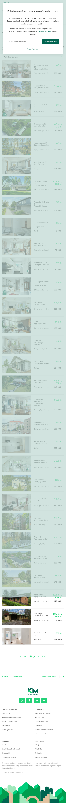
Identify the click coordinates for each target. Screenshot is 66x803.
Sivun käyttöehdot (8, 768)
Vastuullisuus (6, 725)
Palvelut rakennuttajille (9, 721)
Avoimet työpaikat (41, 757)
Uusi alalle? (38, 753)
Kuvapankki (6, 753)
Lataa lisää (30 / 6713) (32, 657)
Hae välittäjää (39, 717)
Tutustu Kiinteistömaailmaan (11, 717)
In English (18, 676)
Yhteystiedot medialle (9, 757)
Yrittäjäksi (38, 745)
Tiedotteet (5, 745)
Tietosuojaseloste (7, 730)
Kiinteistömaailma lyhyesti (11, 749)
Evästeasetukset (40, 734)
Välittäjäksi (38, 749)
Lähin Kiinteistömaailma (43, 713)
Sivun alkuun (63, 677)
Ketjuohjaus (6, 713)
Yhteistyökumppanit (42, 721)
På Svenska (6, 676)
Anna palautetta (49, 676)
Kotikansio (38, 725)
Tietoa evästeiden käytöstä (44, 730)
